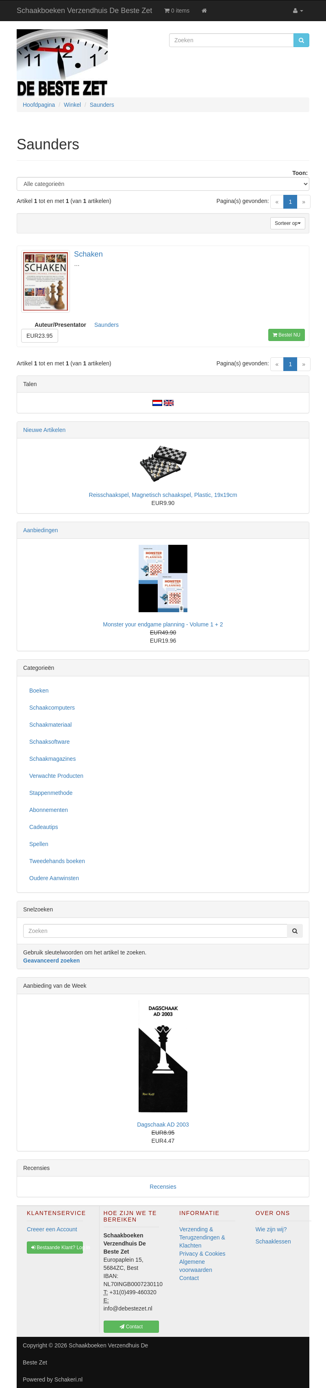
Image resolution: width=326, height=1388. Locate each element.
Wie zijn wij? (271, 1229)
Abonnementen (48, 810)
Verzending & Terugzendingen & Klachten (202, 1237)
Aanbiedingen (40, 530)
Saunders (106, 325)
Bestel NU (286, 335)
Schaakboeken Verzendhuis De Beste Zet (84, 10)
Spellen (38, 844)
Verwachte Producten (56, 776)
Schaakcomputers (52, 707)
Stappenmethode (51, 793)
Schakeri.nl (68, 1379)
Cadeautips (43, 827)
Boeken (38, 690)
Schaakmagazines (52, 759)
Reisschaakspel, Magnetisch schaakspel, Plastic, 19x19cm (163, 495)
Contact (189, 1278)
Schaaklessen (273, 1241)
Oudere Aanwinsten (54, 878)
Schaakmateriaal (50, 724)
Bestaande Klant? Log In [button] (57, 1247)
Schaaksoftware (49, 741)
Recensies (163, 1186)
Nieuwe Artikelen (44, 430)
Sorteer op (288, 223)
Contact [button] (131, 1327)
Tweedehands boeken (57, 861)
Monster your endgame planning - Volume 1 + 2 (163, 624)
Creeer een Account (52, 1229)
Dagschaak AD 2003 (163, 1124)
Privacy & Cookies (202, 1253)
